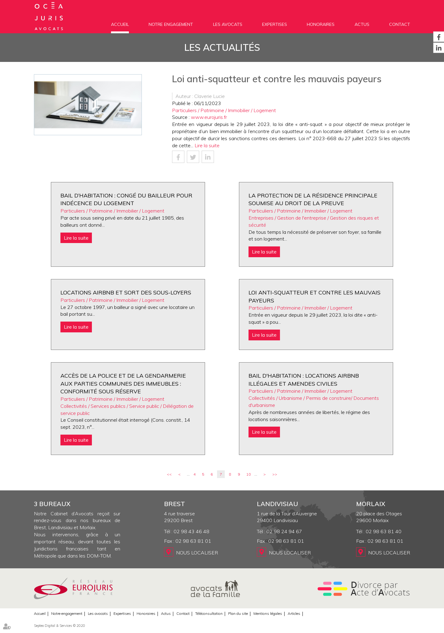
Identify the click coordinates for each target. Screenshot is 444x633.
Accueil (120, 24)
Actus (362, 24)
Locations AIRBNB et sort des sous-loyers (125, 292)
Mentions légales (267, 613)
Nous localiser (197, 553)
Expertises (274, 24)
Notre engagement (171, 24)
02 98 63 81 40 (383, 531)
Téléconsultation (209, 613)
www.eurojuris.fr (209, 117)
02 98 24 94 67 (284, 531)
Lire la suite (207, 145)
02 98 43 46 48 (191, 531)
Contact (399, 24)
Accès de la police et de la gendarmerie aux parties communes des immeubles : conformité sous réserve (123, 383)
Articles (294, 613)
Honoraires (321, 24)
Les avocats (227, 24)
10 (248, 474)
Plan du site (238, 613)
